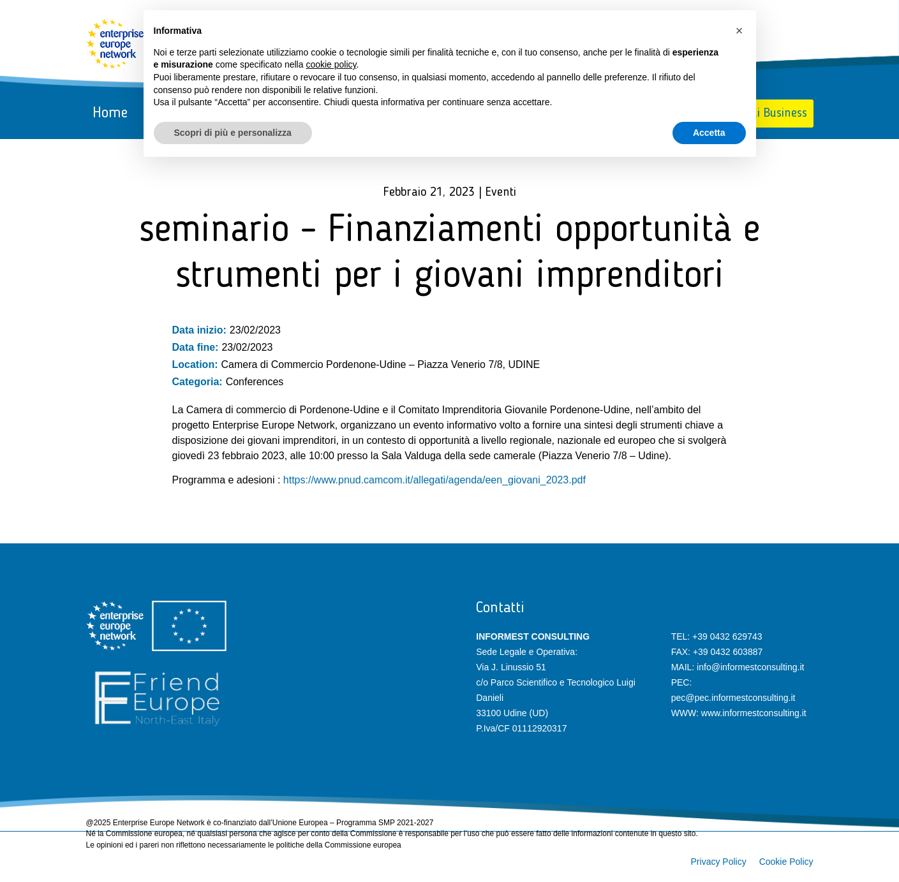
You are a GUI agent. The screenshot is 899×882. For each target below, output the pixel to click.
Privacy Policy (719, 861)
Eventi (501, 192)
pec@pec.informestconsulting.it (733, 698)
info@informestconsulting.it (750, 667)
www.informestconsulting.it (753, 713)
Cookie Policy (786, 861)
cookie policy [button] (331, 64)
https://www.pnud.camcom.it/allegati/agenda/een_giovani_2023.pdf (434, 479)
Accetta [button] (709, 133)
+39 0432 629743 (727, 636)
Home (110, 113)
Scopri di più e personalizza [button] (233, 133)
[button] (739, 30)
